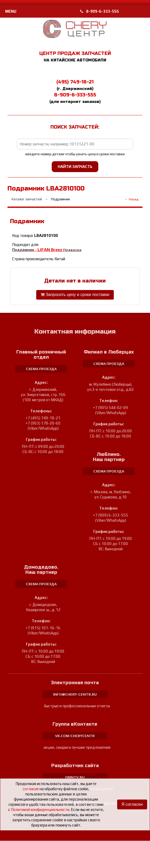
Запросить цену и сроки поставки (75, 295)
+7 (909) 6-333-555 (110, 515)
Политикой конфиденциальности (40, 809)
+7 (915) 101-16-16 (43, 628)
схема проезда (41, 369)
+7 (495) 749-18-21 (43, 418)
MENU (10, 11)
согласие (31, 789)
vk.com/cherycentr (75, 736)
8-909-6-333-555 (99, 11)
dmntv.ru (75, 777)
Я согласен (132, 804)
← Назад (131, 199)
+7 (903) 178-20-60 (43, 423)
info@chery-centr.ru (75, 694)
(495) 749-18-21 (75, 82)
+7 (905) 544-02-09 (110, 408)
